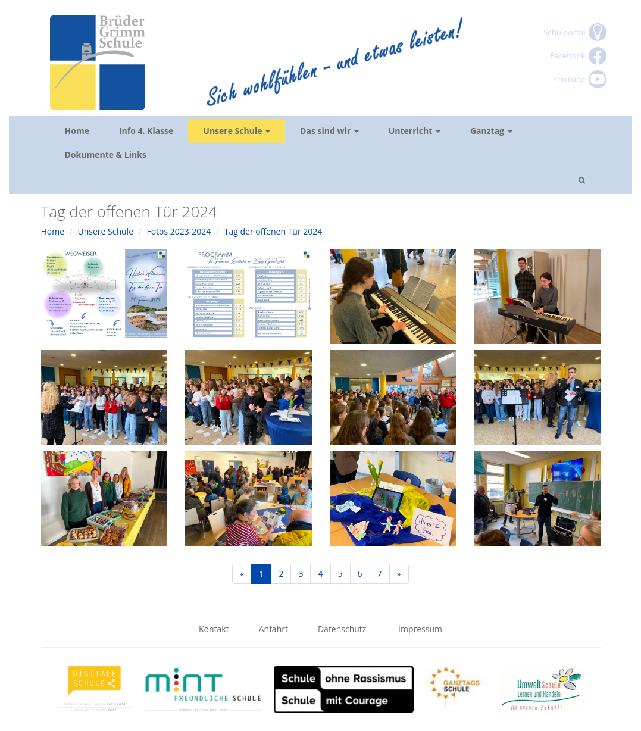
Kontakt (214, 629)
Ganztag (491, 130)
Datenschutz (343, 629)
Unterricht (414, 130)
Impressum (420, 629)
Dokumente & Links (105, 154)
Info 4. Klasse (146, 130)
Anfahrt (273, 629)
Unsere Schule (236, 130)
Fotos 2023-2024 (178, 231)
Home (77, 130)
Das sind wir (329, 130)
